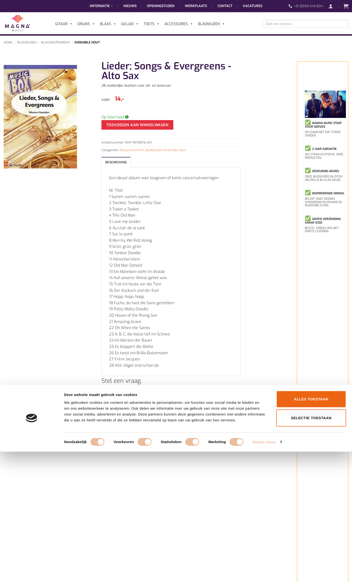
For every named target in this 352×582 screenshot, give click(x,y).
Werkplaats (196, 6)
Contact (225, 6)
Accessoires (179, 24)
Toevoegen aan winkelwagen (137, 124)
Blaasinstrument (55, 42)
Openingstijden (161, 6)
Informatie (101, 6)
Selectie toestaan (311, 548)
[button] (333, 6)
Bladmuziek (27, 42)
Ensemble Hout (87, 42)
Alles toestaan (311, 529)
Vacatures (252, 6)
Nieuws (130, 6)
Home (8, 42)
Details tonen (264, 572)
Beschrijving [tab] (116, 162)
